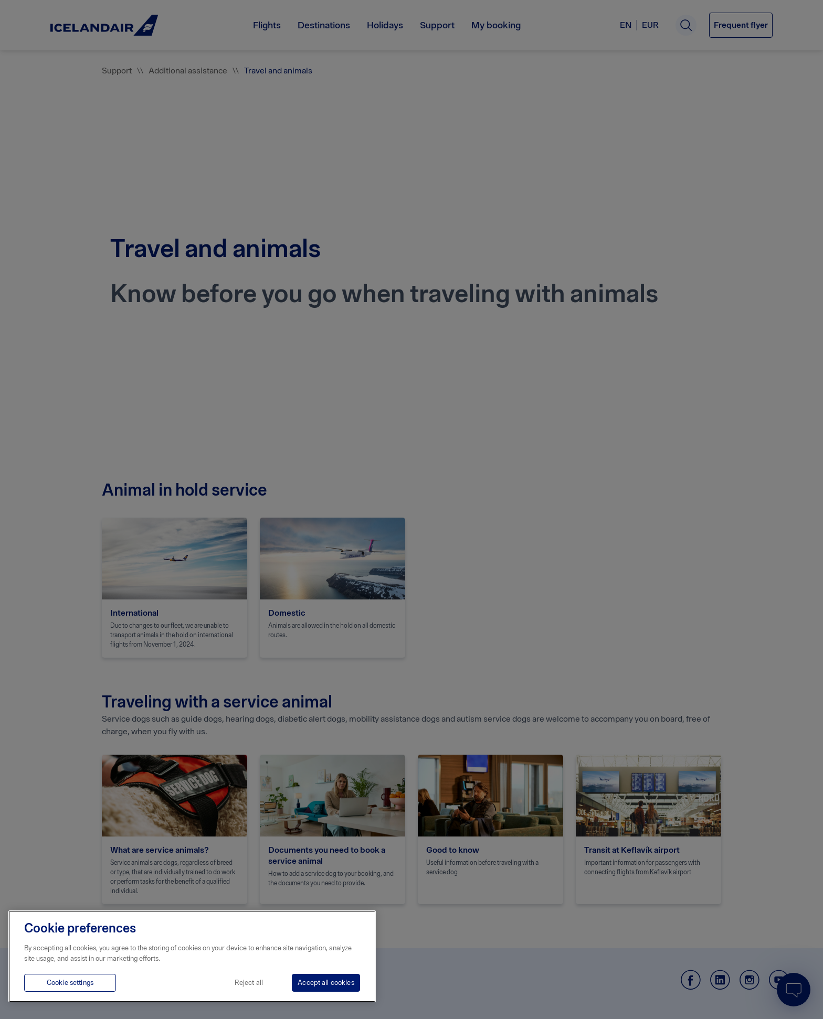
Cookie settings (70, 982)
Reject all (249, 982)
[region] (192, 956)
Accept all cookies (326, 982)
